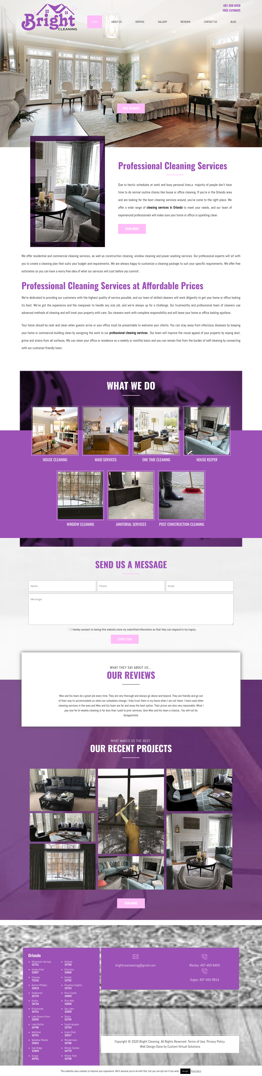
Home (95, 22)
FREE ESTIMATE (131, 108)
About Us (116, 22)
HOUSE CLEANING (55, 459)
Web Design (147, 1046)
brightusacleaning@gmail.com (135, 965)
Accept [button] (185, 1071)
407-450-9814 (209, 979)
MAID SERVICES (106, 459)
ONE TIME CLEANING (156, 459)
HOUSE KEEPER (206, 459)
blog (233, 22)
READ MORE (132, 229)
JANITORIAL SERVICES (131, 524)
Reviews (185, 22)
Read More (196, 1071)
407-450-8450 (231, 5)
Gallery (162, 22)
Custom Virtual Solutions (183, 1046)
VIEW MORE (131, 903)
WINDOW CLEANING (80, 524)
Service (139, 22)
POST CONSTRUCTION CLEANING (181, 524)
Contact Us (210, 22)
